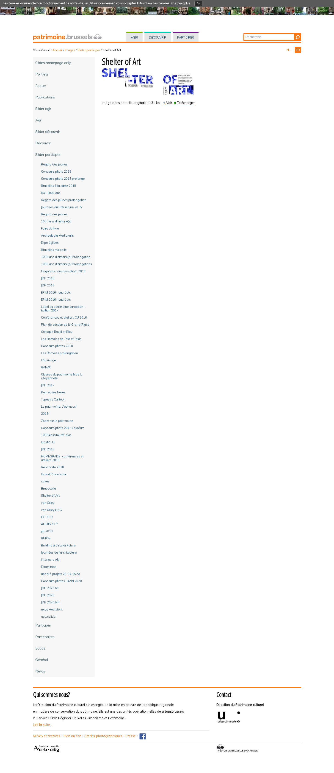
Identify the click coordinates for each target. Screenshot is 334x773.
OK (198, 3)
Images (70, 50)
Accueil (57, 50)
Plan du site (72, 736)
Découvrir (157, 37)
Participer (185, 37)
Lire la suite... (42, 725)
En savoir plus (180, 3)
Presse (131, 736)
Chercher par (243, 33)
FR (298, 50)
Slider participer (88, 50)
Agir (134, 37)
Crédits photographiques (103, 736)
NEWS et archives (46, 736)
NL (289, 50)
